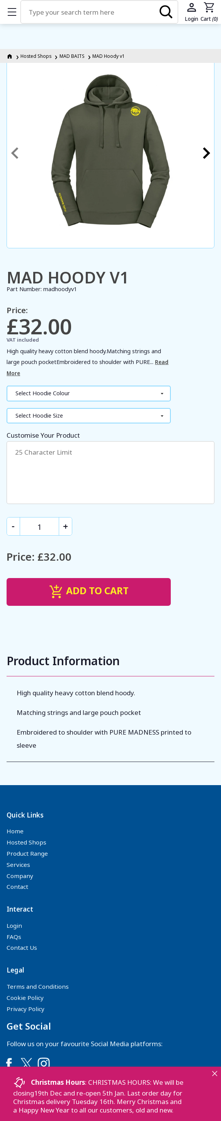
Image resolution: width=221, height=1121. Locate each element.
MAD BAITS (72, 56)
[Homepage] (10, 56)
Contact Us (22, 947)
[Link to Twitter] (26, 1063)
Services (18, 864)
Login (14, 925)
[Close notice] (215, 1073)
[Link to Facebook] (9, 1063)
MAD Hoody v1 (108, 56)
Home (15, 831)
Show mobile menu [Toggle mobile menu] (16, 11)
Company (20, 876)
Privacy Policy (25, 1009)
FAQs (14, 937)
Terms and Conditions (38, 986)
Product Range (27, 853)
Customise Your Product (110, 467)
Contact (17, 886)
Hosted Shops (35, 56)
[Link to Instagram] (43, 1063)
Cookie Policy (25, 997)
